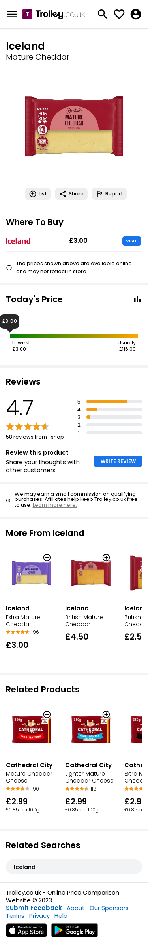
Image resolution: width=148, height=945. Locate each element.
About (76, 908)
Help (60, 916)
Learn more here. (55, 505)
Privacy (39, 916)
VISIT (131, 241)
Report (109, 194)
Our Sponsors (109, 908)
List (38, 194)
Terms (15, 916)
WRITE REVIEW (118, 461)
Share (71, 194)
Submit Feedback (34, 908)
